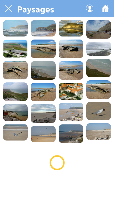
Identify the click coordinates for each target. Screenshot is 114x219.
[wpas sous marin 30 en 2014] (71, 49)
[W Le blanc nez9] (98, 49)
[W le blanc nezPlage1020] (98, 29)
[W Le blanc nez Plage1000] (15, 91)
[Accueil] (105, 8)
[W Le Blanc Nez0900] (15, 49)
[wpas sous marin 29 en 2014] (15, 70)
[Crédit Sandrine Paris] (15, 28)
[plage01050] (43, 113)
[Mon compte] (89, 8)
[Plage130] (71, 133)
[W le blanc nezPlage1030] (71, 28)
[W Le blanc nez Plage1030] (98, 68)
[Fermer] (8, 8)
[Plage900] (15, 132)
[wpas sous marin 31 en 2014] (43, 49)
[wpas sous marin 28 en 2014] (71, 70)
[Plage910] (98, 111)
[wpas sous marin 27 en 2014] (43, 92)
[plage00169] (43, 134)
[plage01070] (15, 112)
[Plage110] (98, 131)
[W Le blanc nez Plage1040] (43, 70)
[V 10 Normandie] (71, 91)
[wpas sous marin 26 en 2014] (98, 89)
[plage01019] (71, 112)
